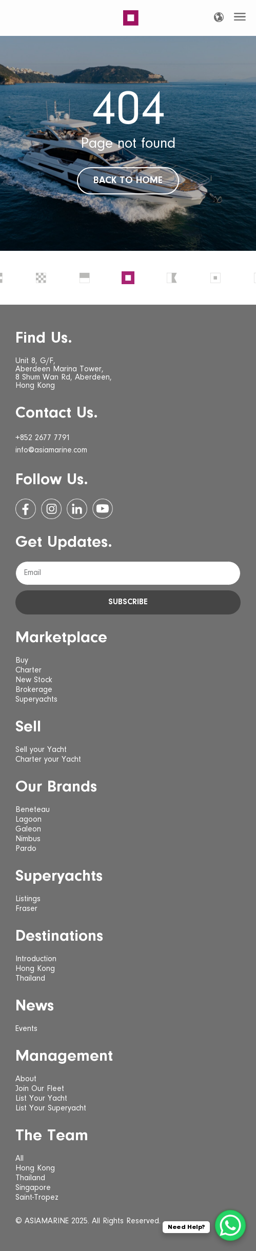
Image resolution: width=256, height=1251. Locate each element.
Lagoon (28, 820)
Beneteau (32, 810)
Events (26, 1029)
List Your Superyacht (50, 1108)
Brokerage (33, 690)
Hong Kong (35, 969)
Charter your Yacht (48, 760)
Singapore (33, 1188)
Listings (28, 899)
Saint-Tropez (36, 1198)
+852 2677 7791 (42, 438)
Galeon (28, 829)
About (25, 1079)
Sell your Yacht (41, 750)
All (19, 1159)
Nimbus (28, 839)
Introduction (35, 959)
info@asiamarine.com (51, 450)
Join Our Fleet (39, 1089)
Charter (28, 670)
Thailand (30, 979)
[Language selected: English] (219, 17)
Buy (21, 661)
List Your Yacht (41, 1099)
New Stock (33, 680)
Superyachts (36, 700)
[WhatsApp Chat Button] (230, 1225)
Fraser (26, 909)
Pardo (25, 849)
